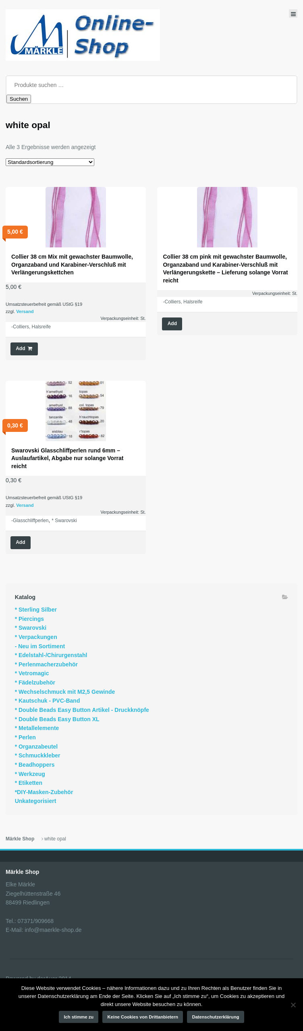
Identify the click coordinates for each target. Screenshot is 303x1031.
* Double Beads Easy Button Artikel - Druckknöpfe (82, 710)
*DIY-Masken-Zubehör (44, 792)
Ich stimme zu (79, 1016)
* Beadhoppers (35, 764)
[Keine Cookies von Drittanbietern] (293, 1005)
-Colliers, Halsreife (31, 327)
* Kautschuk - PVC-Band (47, 700)
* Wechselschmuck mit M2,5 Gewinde (65, 692)
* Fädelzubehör (35, 682)
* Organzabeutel (36, 746)
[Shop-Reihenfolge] (50, 162)
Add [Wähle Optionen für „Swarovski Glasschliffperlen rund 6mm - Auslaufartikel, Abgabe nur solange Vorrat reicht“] (20, 542)
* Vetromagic (32, 673)
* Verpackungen (36, 637)
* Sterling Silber (36, 609)
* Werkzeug (30, 774)
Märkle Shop (20, 839)
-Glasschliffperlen (29, 520)
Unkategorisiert (35, 801)
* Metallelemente (37, 728)
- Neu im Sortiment (40, 646)
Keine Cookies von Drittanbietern (143, 1016)
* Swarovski (64, 520)
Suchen (19, 99)
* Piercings (29, 619)
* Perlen (25, 737)
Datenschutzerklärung (215, 1016)
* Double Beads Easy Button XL (57, 719)
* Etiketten (28, 783)
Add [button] (20, 348)
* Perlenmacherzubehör (46, 664)
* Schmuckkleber (37, 755)
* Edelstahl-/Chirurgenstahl (51, 655)
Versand (25, 311)
